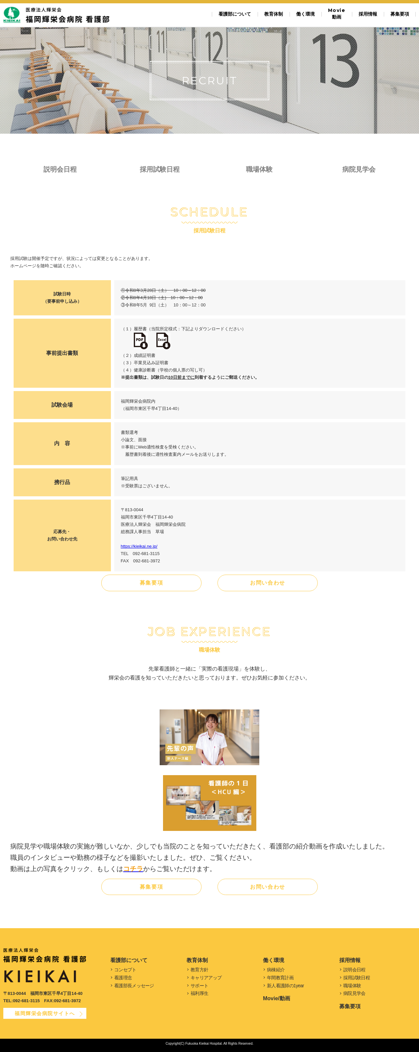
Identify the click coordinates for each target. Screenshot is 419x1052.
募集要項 (399, 14)
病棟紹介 (276, 969)
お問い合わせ (267, 583)
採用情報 (368, 14)
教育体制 (273, 14)
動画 (336, 13)
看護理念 (123, 977)
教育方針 (199, 969)
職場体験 (259, 169)
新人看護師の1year (285, 985)
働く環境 (305, 14)
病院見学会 (359, 169)
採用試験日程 (160, 169)
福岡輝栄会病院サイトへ (45, 1013)
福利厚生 (199, 993)
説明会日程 (60, 169)
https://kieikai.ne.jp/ (139, 546)
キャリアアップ (206, 977)
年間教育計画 (280, 977)
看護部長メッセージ (134, 985)
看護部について (234, 14)
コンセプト (125, 969)
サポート (199, 985)
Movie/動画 (276, 998)
